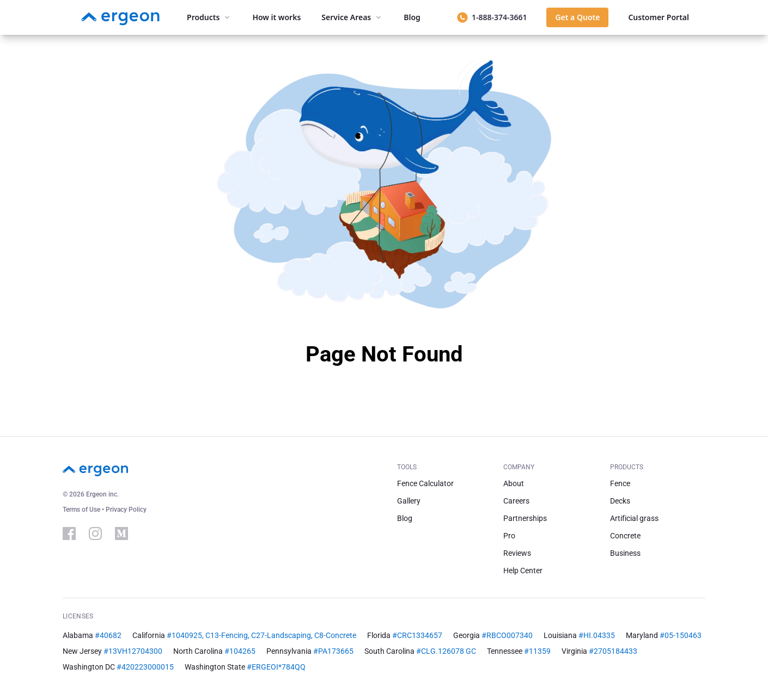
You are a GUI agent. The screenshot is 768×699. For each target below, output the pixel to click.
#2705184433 (613, 651)
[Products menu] (209, 17)
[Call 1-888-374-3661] (492, 17)
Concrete (625, 535)
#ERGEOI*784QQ (276, 667)
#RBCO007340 (507, 635)
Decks (620, 500)
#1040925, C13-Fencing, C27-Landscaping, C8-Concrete (261, 635)
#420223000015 (145, 667)
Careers (516, 500)
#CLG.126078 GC (446, 651)
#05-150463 (681, 635)
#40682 (108, 635)
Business (625, 553)
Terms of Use (82, 509)
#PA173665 (333, 651)
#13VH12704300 (132, 651)
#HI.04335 (596, 635)
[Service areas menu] (352, 17)
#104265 (239, 651)
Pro (509, 535)
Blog (404, 518)
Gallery (408, 500)
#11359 (537, 651)
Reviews (517, 553)
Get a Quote (577, 17)
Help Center (523, 570)
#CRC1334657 (417, 635)
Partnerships (525, 518)
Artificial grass (634, 518)
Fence (620, 483)
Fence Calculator (425, 483)
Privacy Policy (126, 509)
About (513, 483)
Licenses (78, 616)
